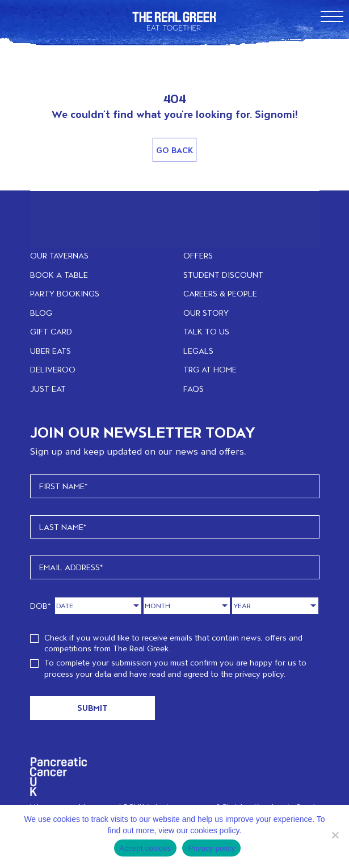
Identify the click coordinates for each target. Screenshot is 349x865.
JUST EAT (48, 388)
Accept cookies (145, 848)
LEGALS (198, 350)
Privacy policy (211, 848)
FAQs (193, 388)
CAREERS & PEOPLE (220, 293)
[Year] (275, 605)
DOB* (40, 605)
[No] (334, 835)
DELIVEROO (52, 369)
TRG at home (210, 369)
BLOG (41, 312)
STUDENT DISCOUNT (223, 274)
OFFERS (198, 255)
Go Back (174, 150)
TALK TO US (206, 331)
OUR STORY (206, 312)
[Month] (186, 605)
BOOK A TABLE (59, 274)
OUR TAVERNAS (59, 255)
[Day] (98, 605)
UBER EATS (50, 350)
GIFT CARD (51, 331)
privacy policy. (260, 674)
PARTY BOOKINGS (64, 293)
